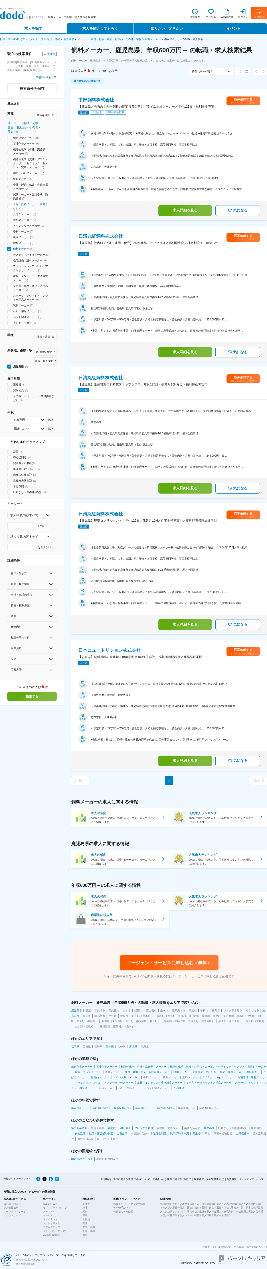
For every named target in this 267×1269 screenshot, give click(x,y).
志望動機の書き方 (236, 1203)
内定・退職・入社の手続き (224, 1207)
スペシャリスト (51, 1223)
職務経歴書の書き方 (213, 1203)
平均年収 (192, 1211)
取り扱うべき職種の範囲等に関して (172, 1179)
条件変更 (49, 54)
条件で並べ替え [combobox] (202, 71)
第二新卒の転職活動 (252, 1207)
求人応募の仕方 (176, 1207)
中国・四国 (89, 1227)
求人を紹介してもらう (100, 28)
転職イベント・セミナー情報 (129, 1203)
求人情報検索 (11, 1207)
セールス (48, 1215)
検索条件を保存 (32, 88)
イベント (234, 28)
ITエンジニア (50, 1203)
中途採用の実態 (244, 1211)
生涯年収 (204, 1211)
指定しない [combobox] (21, 429)
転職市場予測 (175, 1215)
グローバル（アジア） (55, 1231)
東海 (85, 1215)
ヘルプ (259, 1179)
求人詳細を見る (185, 210)
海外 (85, 1235)
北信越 (86, 1219)
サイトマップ (246, 1179)
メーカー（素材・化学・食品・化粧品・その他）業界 (109, 39)
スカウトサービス (13, 1215)
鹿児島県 (68, 39)
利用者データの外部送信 (207, 1179)
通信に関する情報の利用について (131, 1179)
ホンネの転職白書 (194, 1215)
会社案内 (207, 1246)
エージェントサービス (16, 1211)
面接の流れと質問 (197, 1207)
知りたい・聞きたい (167, 28)
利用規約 (106, 1179)
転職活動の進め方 (170, 1203)
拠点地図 (223, 1246)
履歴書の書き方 (190, 1203)
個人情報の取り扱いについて (32, 1259)
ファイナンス (50, 1219)
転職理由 (216, 1211)
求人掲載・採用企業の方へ (248, 1246)
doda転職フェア (122, 1207)
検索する (32, 696)
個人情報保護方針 (26, 1264)
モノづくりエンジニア (55, 1207)
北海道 (86, 1203)
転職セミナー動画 (123, 1211)
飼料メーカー (153, 39)
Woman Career (51, 1235)
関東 (85, 1211)
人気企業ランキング (174, 1211)
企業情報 (224, 1215)
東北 (85, 1207)
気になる (237, 210)
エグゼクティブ (51, 1227)
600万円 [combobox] (19, 420)
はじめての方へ (12, 1203)
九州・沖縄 (53, 39)
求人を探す (33, 28)
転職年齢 (229, 1211)
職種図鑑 (211, 1215)
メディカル (49, 1211)
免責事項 (232, 1179)
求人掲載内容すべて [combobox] (24, 515)
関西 (85, 1223)
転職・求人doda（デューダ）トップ (21, 39)
